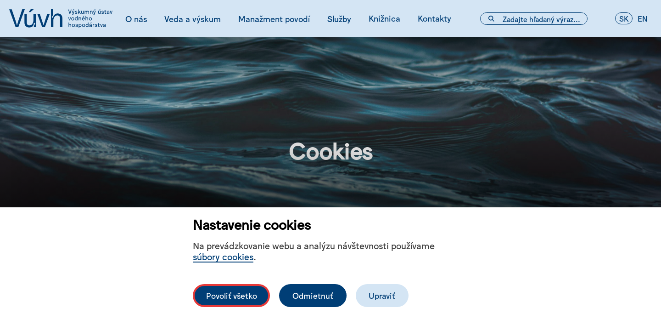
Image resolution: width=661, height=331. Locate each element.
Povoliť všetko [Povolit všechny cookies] (231, 295)
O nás (136, 18)
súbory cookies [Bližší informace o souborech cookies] (223, 256)
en (643, 18)
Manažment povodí (274, 18)
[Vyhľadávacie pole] (534, 18)
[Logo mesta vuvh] (60, 18)
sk (623, 18)
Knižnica (384, 18)
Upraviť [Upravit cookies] (382, 295)
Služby (339, 18)
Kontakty (434, 18)
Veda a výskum (192, 18)
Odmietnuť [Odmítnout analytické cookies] (312, 295)
